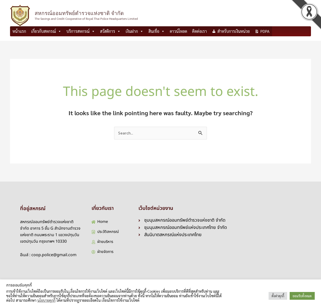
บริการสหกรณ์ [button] (80, 31)
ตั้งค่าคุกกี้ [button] (278, 296)
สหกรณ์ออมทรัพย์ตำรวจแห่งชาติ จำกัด (79, 13)
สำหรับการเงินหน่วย (233, 31)
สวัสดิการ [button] (110, 31)
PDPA (265, 31)
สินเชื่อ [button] (156, 31)
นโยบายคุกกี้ (46, 300)
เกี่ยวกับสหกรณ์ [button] (46, 31)
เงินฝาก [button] (134, 31)
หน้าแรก (19, 31)
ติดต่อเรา (199, 31)
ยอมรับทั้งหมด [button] (302, 296)
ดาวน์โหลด (178, 31)
